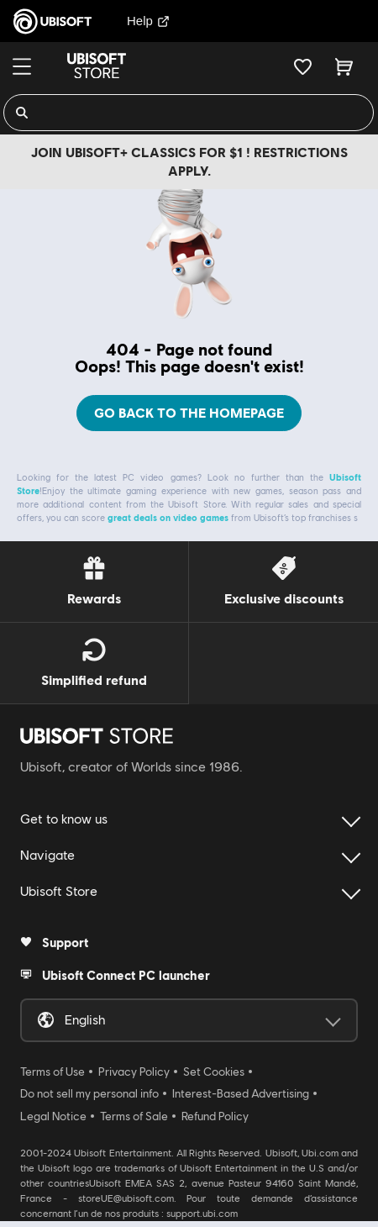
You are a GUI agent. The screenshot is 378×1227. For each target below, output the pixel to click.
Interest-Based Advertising (240, 1086)
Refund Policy (215, 1108)
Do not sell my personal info (89, 1086)
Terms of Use (52, 1064)
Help (148, 20)
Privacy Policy (134, 1064)
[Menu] (21, 66)
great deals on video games (168, 509)
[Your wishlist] (303, 66)
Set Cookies (213, 1064)
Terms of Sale (134, 1108)
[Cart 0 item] (344, 66)
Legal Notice (53, 1108)
